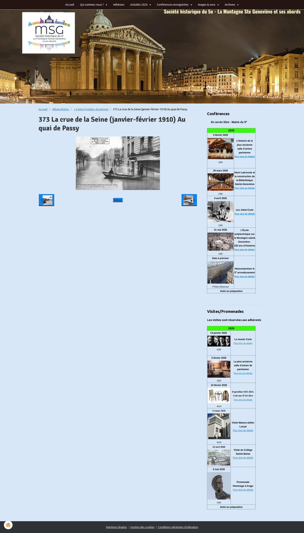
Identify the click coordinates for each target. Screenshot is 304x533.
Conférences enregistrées (173, 4)
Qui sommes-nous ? (92, 4)
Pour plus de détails (245, 156)
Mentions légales (116, 527)
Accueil (69, 4)
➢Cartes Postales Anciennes (91, 109)
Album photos (60, 109)
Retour (118, 200)
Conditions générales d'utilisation (178, 527)
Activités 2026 (139, 4)
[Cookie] (8, 525)
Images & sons (207, 4)
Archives (230, 4)
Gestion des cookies (142, 527)
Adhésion (118, 4)
